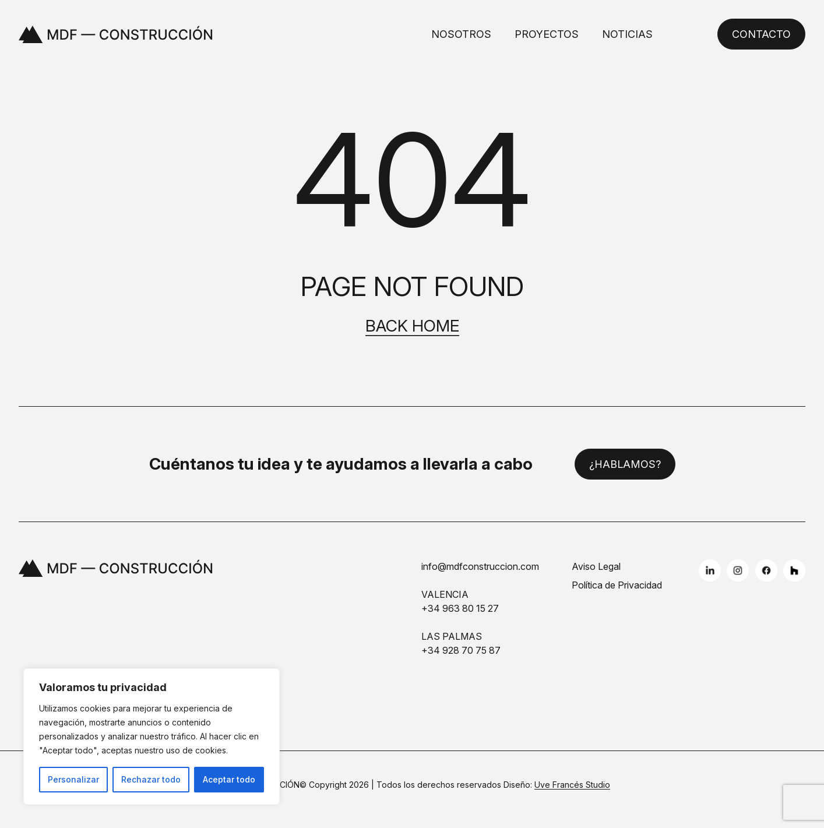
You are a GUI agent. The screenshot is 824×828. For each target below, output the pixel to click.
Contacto (761, 34)
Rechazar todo (151, 779)
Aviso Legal (596, 566)
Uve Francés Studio (572, 785)
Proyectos (547, 34)
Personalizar (73, 779)
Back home (412, 326)
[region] (151, 736)
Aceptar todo (229, 779)
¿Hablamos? (625, 464)
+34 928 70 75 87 (461, 650)
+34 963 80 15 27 (460, 608)
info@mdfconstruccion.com (480, 566)
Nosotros (461, 34)
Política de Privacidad (617, 585)
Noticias (627, 34)
